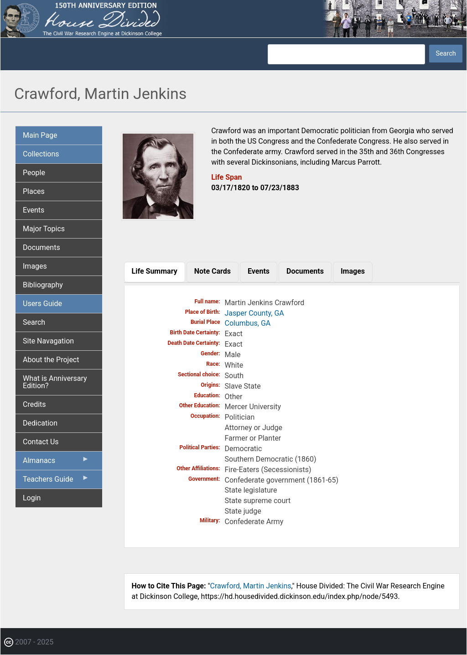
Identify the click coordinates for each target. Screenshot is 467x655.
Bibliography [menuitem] (43, 285)
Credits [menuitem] (34, 404)
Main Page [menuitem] (40, 135)
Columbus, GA (248, 323)
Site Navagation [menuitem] (48, 341)
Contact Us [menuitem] (41, 441)
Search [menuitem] (34, 322)
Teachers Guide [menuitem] (56, 481)
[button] (158, 217)
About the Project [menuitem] (51, 359)
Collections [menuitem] (41, 154)
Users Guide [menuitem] (42, 303)
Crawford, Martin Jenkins (250, 586)
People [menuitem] (34, 172)
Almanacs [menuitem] (56, 462)
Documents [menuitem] (41, 247)
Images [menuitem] (35, 266)
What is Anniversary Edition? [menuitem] (55, 382)
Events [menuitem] (33, 210)
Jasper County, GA (254, 313)
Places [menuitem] (34, 191)
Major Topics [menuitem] (44, 228)
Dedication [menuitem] (40, 423)
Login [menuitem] (32, 498)
